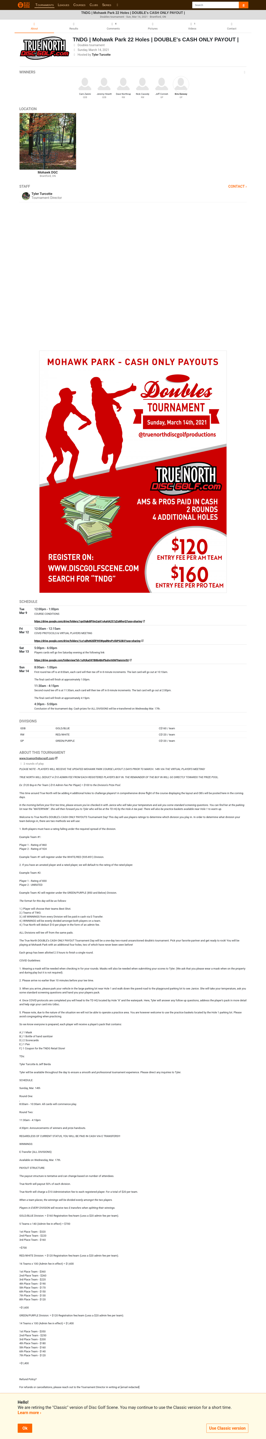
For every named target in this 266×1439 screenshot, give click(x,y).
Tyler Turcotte (101, 55)
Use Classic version (227, 1428)
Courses (79, 5)
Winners (133, 72)
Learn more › (29, 1412)
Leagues (63, 5)
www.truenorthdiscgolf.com (36, 758)
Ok (25, 1428)
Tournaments (44, 5)
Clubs (94, 5)
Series (106, 5)
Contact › (237, 186)
